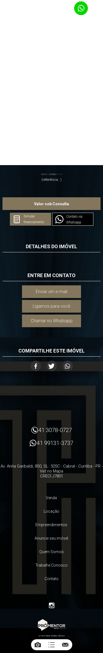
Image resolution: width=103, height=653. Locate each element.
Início (44, 174)
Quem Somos (51, 552)
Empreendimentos (51, 525)
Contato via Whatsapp (74, 219)
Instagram (51, 605)
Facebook (35, 366)
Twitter (51, 366)
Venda (51, 498)
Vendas (52, 174)
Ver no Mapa (51, 471)
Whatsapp (67, 366)
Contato (51, 579)
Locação (51, 511)
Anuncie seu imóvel (51, 538)
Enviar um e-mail (51, 291)
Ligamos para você (51, 306)
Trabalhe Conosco (51, 565)
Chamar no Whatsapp (52, 320)
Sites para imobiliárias (51, 636)
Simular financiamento (34, 219)
